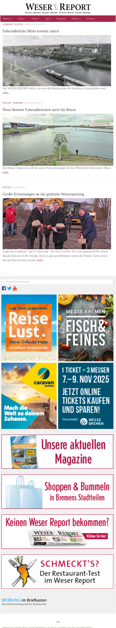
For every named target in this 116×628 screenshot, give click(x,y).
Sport (45, 19)
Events (32, 19)
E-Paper (84, 19)
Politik (18, 25)
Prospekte (57, 19)
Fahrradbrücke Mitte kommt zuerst (37, 32)
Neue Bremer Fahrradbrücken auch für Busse (47, 110)
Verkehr (8, 25)
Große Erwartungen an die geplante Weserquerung (52, 195)
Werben (70, 19)
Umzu (20, 19)
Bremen (6, 19)
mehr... (6, 94)
